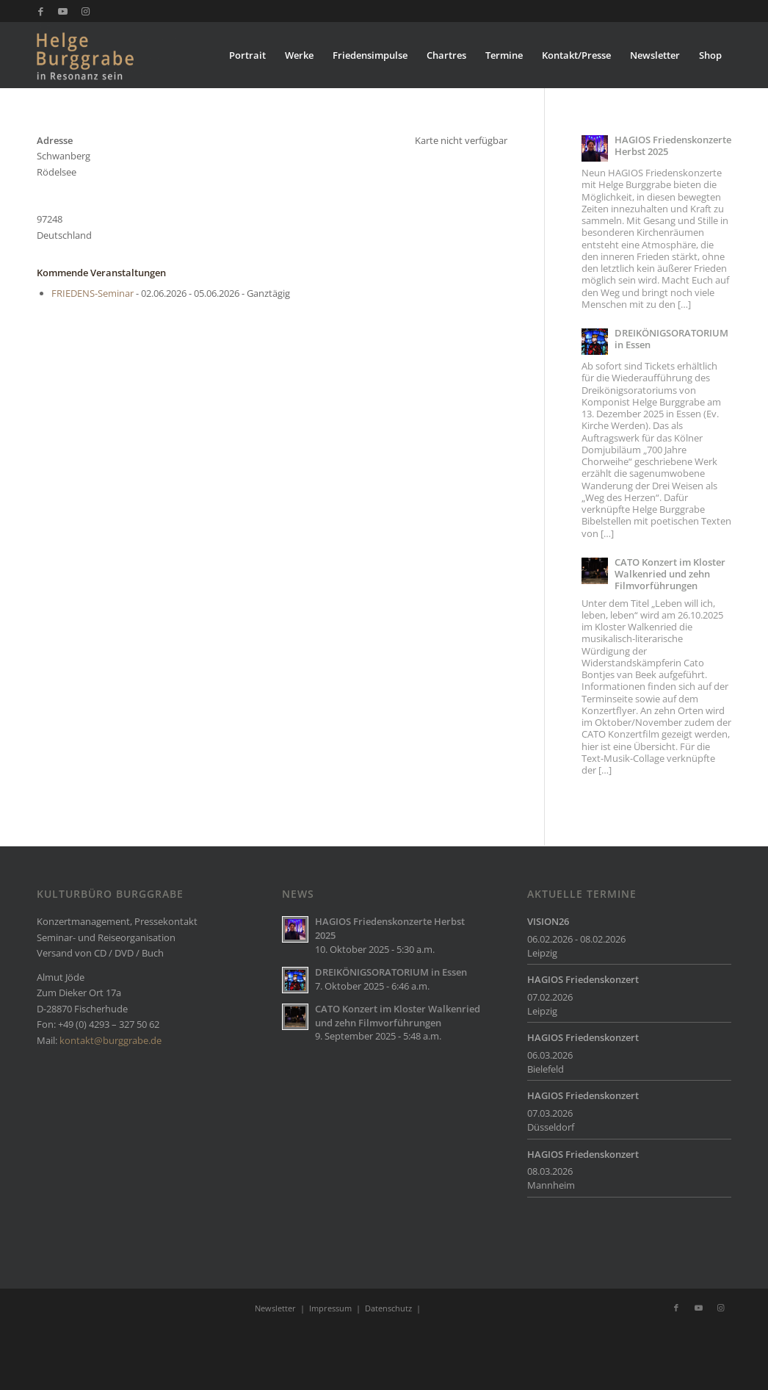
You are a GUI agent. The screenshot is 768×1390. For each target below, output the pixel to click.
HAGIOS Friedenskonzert (583, 979)
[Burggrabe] (107, 55)
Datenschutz (388, 1308)
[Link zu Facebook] (40, 11)
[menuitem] (247, 55)
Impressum (330, 1308)
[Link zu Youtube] (62, 11)
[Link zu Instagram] (85, 11)
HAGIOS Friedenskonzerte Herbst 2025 (673, 145)
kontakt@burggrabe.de (110, 1040)
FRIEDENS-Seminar (92, 293)
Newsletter (275, 1308)
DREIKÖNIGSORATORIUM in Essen (671, 338)
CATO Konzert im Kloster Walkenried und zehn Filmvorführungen (670, 574)
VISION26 (548, 921)
